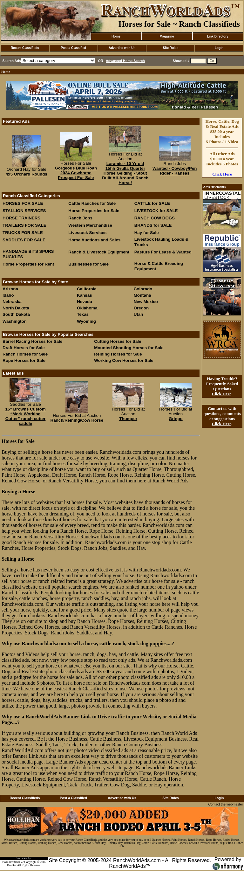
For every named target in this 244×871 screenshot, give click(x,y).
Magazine (166, 36)
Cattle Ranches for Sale (92, 203)
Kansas (84, 295)
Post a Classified (73, 48)
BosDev (12, 865)
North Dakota (16, 308)
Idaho (8, 295)
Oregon (141, 308)
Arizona (10, 289)
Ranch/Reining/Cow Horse (77, 420)
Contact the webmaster (225, 804)
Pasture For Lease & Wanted (163, 252)
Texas (83, 314)
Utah (138, 314)
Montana (142, 295)
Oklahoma (87, 308)
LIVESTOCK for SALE (156, 210)
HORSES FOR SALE (23, 203)
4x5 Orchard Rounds (26, 174)
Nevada (84, 301)
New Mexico (146, 301)
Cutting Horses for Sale (117, 341)
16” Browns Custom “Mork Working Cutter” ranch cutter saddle (25, 416)
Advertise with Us (122, 48)
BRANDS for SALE (153, 225)
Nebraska (12, 301)
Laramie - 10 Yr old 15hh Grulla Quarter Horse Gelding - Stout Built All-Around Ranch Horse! (125, 173)
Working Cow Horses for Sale (123, 360)
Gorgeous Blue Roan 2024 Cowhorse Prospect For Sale (76, 173)
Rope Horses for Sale (24, 360)
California (86, 289)
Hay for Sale (147, 232)
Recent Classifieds (25, 48)
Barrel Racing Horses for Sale (32, 341)
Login (219, 48)
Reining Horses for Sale (118, 354)
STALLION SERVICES (24, 210)
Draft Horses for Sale (24, 347)
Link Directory (217, 36)
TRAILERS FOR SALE (24, 225)
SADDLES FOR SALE (24, 240)
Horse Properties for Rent (28, 264)
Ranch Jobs (80, 218)
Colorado (143, 289)
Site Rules (170, 48)
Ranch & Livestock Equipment (98, 252)
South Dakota (16, 314)
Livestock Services (87, 232)
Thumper (128, 418)
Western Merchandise (90, 225)
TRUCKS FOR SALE (23, 232)
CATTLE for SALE (152, 203)
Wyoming (86, 321)
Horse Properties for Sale (93, 210)
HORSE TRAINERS (21, 218)
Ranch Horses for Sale (25, 354)
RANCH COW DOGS (154, 218)
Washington (15, 321)
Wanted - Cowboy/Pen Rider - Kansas (174, 171)
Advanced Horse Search (125, 61)
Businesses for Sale (88, 264)
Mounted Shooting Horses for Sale (128, 347)
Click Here (222, 174)
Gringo (176, 418)
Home (116, 36)
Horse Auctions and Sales (94, 240)
